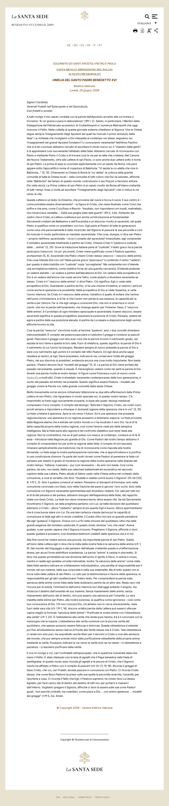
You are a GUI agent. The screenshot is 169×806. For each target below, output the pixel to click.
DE (69, 45)
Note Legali (69, 797)
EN (75, 45)
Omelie (41, 25)
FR (88, 45)
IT (94, 45)
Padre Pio (33, 377)
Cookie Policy (85, 797)
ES (82, 45)
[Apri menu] (154, 16)
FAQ (58, 797)
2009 (51, 25)
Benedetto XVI (23, 25)
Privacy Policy (102, 797)
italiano (144, 24)
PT (100, 45)
